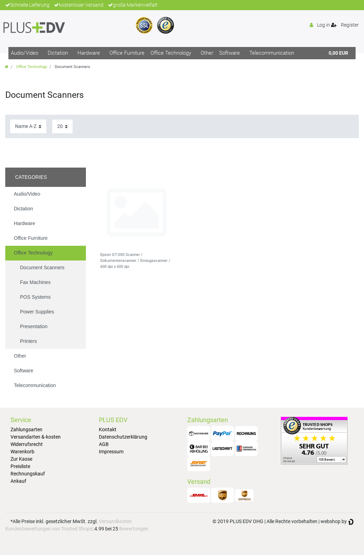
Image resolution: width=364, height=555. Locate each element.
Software (229, 53)
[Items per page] (62, 126)
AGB (104, 444)
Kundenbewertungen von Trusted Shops (48, 529)
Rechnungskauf (28, 473)
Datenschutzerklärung (123, 437)
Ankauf (18, 481)
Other (207, 53)
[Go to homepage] (6, 67)
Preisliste (20, 466)
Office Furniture (126, 53)
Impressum (111, 451)
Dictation (58, 53)
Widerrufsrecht (27, 444)
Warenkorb (22, 451)
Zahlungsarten (26, 429)
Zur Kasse (21, 459)
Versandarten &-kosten (36, 437)
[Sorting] (28, 126)
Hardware (88, 53)
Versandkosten (115, 521)
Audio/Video (24, 53)
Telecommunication (271, 53)
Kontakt (107, 429)
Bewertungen (133, 529)
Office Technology (170, 53)
